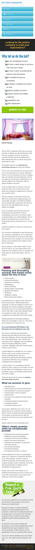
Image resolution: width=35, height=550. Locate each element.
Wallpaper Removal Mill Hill (23, 341)
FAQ (6, 29)
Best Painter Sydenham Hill (12, 2)
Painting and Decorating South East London (16, 335)
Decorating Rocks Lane (13, 339)
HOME (31, 545)
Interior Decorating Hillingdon (11, 343)
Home (7, 9)
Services (8, 24)
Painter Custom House (9, 348)
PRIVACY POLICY (25, 546)
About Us (8, 14)
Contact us (9, 34)
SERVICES (13, 546)
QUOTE (19, 546)
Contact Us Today (17, 109)
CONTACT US (30, 548)
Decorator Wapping (8, 337)
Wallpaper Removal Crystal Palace (20, 345)
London (13, 545)
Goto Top (28, 545)
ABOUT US (7, 546)
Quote (7, 19)
